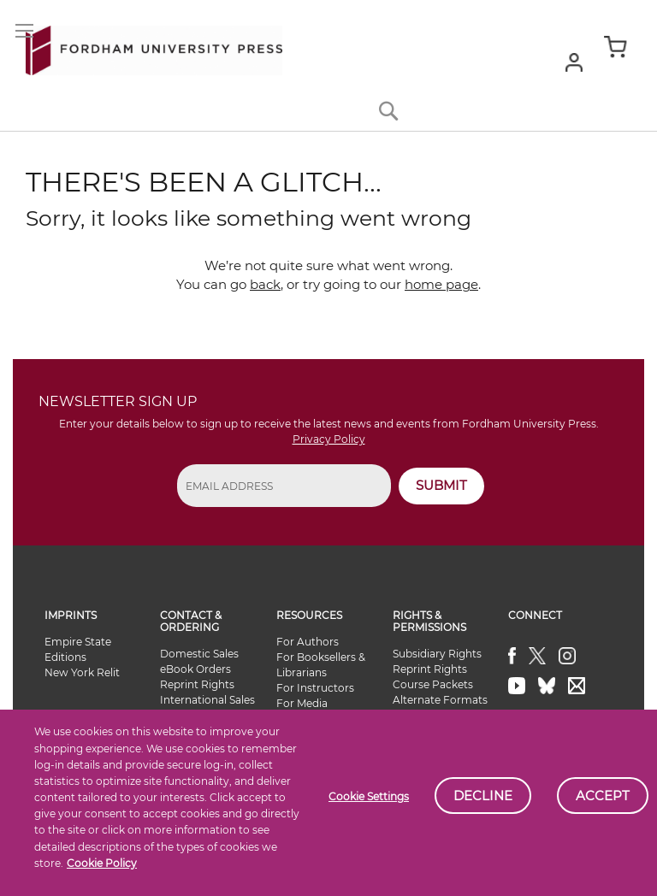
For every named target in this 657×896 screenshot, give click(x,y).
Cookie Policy (102, 863)
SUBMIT (441, 485)
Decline (482, 795)
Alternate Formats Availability (440, 707)
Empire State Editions (77, 649)
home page (441, 284)
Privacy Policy (329, 439)
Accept (603, 795)
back (265, 284)
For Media (302, 703)
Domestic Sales (199, 653)
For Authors (307, 641)
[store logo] (154, 47)
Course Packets (433, 684)
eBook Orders (195, 669)
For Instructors (315, 687)
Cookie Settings (368, 796)
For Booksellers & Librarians (320, 665)
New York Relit (82, 672)
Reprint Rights (197, 684)
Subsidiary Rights (437, 653)
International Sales (207, 699)
